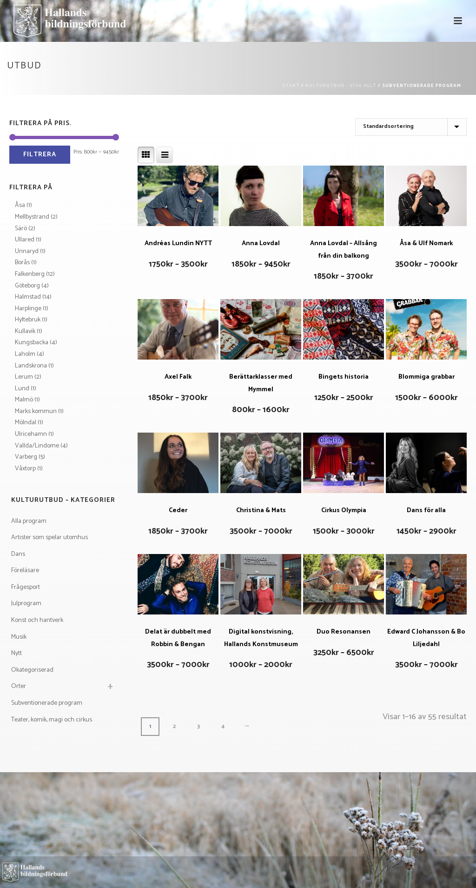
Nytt (16, 653)
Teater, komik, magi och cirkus (51, 719)
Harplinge (28, 308)
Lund (22, 388)
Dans (18, 554)
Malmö (24, 399)
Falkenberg (30, 274)
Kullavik (25, 331)
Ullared (24, 239)
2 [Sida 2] (174, 726)
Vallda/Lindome (37, 446)
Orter (18, 686)
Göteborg (27, 285)
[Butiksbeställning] (411, 127)
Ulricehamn (31, 434)
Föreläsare (25, 570)
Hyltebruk (27, 319)
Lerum (24, 377)
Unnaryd (27, 251)
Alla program (28, 521)
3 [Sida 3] (198, 726)
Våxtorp (25, 468)
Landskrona (31, 366)
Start (291, 85)
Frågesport (25, 587)
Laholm (25, 354)
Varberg (26, 457)
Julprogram (26, 603)
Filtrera (39, 154)
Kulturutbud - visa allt (341, 85)
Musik (18, 637)
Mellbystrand (32, 217)
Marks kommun (36, 411)
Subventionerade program (46, 703)
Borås (22, 262)
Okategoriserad (32, 670)
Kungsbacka (31, 342)
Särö (21, 228)
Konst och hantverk (37, 620)
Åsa (20, 205)
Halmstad (28, 297)
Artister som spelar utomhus (49, 537)
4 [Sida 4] (223, 726)
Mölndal (25, 422)
